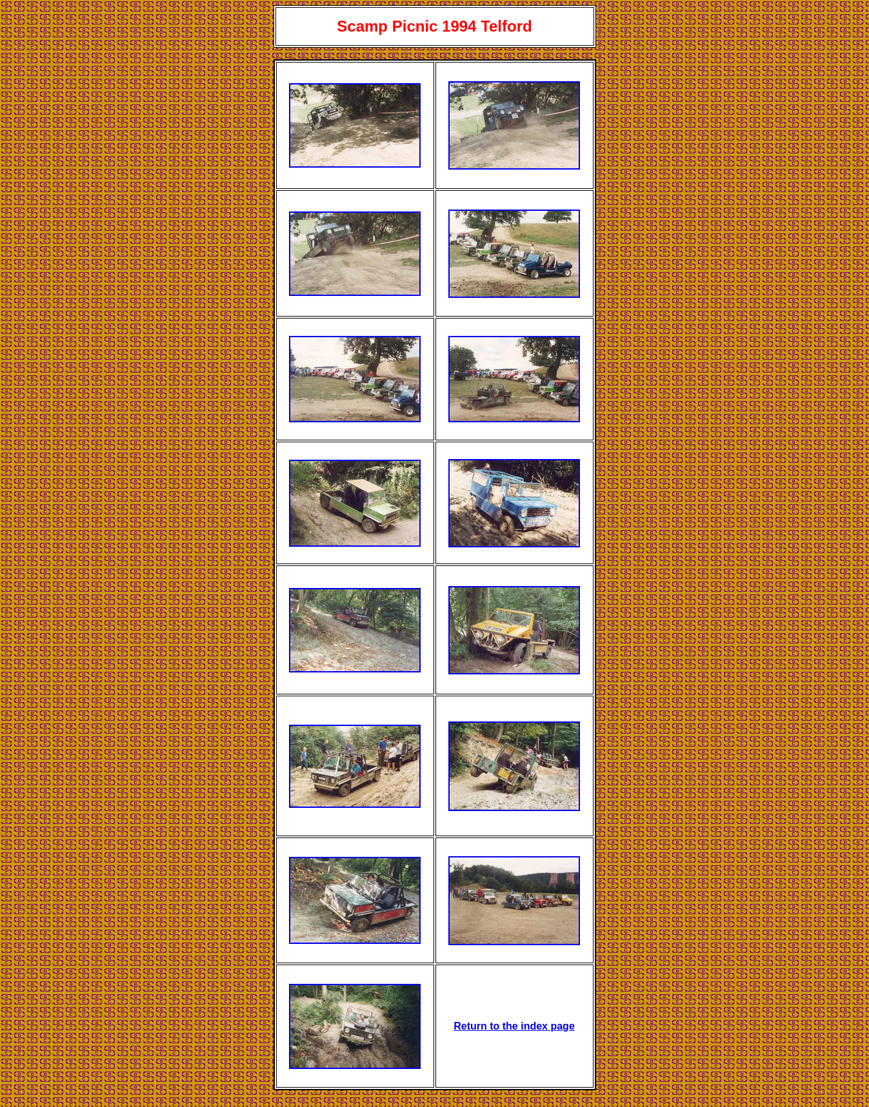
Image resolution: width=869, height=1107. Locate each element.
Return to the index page (514, 1026)
